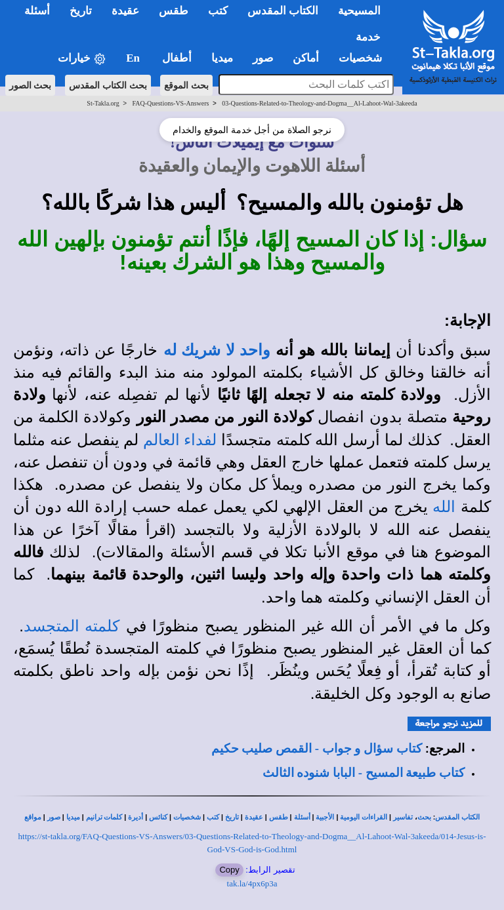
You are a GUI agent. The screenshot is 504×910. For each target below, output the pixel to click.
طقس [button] (173, 11)
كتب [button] (218, 11)
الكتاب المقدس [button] (282, 11)
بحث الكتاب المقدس (108, 85)
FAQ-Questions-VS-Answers (170, 103)
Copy (229, 870)
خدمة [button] (368, 37)
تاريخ (232, 817)
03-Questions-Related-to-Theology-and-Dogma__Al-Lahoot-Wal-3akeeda (319, 103)
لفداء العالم (180, 439)
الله (443, 506)
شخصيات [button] (364, 58)
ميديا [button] (222, 58)
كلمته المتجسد (72, 626)
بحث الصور (30, 85)
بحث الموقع (186, 85)
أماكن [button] (306, 58)
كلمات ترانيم (104, 817)
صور (53, 817)
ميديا (73, 817)
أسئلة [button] (37, 11)
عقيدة (254, 817)
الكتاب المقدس (457, 817)
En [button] (134, 58)
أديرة (135, 817)
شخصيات (187, 817)
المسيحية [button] (359, 11)
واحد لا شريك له (216, 350)
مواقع (32, 817)
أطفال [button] (177, 58)
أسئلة (302, 817)
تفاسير (403, 817)
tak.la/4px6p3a (252, 883)
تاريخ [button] (81, 11)
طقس (278, 817)
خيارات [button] (82, 59)
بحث (424, 817)
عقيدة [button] (125, 11)
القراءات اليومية (363, 817)
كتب (213, 817)
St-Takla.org (103, 103)
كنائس (158, 817)
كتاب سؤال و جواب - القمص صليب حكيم (316, 748)
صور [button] (263, 58)
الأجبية (325, 817)
